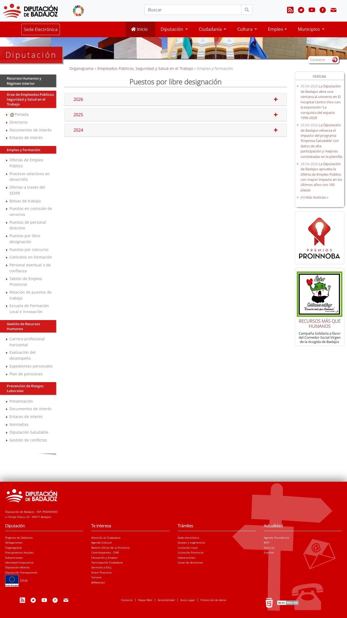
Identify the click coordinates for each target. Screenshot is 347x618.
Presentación (21, 401)
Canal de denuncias (190, 562)
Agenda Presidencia (276, 537)
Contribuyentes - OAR (105, 552)
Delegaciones (13, 542)
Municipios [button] (309, 29)
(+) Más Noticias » (314, 197)
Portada (19, 114)
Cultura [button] (245, 29)
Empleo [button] (275, 29)
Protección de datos (213, 600)
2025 (175, 114)
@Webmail (98, 582)
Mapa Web (145, 600)
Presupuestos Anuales (19, 552)
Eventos (269, 552)
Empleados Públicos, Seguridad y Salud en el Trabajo (145, 68)
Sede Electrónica (41, 29)
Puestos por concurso (28, 249)
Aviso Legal (187, 600)
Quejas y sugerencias (191, 542)
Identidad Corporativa (19, 562)
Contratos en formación (30, 257)
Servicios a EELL (101, 567)
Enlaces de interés (26, 137)
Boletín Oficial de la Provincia (110, 547)
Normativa (18, 424)
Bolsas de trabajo (25, 200)
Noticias (269, 547)
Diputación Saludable (28, 432)
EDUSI (16, 580)
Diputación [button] (172, 29)
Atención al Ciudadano (105, 537)
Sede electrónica (188, 537)
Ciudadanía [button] (211, 29)
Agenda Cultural (101, 542)
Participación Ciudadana (107, 562)
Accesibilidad (166, 600)
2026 (175, 99)
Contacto (127, 600)
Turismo (96, 577)
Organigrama (82, 68)
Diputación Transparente (21, 572)
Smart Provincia (101, 572)
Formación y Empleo (104, 557)
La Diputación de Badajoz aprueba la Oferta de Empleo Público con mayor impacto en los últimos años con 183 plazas (321, 176)
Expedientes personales (31, 366)
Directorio (18, 122)
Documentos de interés (30, 130)
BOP (266, 542)
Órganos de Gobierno (19, 537)
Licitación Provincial (191, 552)
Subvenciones (14, 557)
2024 (175, 130)
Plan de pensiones (26, 373)
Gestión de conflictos (28, 440)
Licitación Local (188, 547)
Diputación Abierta (17, 567)
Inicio (139, 29)
